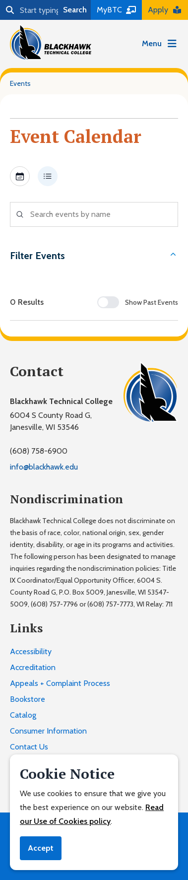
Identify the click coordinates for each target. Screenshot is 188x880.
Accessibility (31, 651)
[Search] (29, 10)
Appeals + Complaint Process (60, 683)
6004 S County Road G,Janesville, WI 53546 (51, 421)
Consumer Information (48, 731)
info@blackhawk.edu (44, 467)
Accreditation (33, 667)
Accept (41, 848)
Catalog (23, 715)
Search (75, 9)
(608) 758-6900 (38, 451)
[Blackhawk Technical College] (50, 42)
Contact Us (29, 746)
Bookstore (27, 699)
